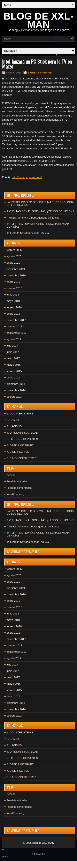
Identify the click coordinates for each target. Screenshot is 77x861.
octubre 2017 (14, 326)
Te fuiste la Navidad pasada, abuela (28, 233)
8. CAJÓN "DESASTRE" (21, 458)
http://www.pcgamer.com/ (27, 177)
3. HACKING (14, 426)
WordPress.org (15, 494)
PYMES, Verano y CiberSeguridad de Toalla (33, 217)
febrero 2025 (14, 249)
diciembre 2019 (16, 269)
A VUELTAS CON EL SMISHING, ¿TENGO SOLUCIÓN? (40, 211)
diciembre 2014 (16, 383)
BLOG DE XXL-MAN (38, 20)
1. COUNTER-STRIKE (20, 413)
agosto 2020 (14, 256)
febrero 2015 (14, 371)
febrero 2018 (14, 307)
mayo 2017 (13, 358)
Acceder (11, 475)
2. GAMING (13, 419)
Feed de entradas (17, 481)
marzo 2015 (14, 364)
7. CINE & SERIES (18, 451)
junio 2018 (13, 294)
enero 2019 (13, 281)
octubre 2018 (14, 288)
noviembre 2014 (16, 390)
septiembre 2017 (16, 332)
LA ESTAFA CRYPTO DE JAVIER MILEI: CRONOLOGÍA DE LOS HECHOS (40, 203)
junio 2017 (13, 352)
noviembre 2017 (16, 320)
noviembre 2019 (16, 275)
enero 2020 (13, 262)
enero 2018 (13, 313)
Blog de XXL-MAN (43, 842)
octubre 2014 (14, 396)
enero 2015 (13, 377)
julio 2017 (12, 345)
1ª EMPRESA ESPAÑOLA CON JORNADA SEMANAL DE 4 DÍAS (39, 225)
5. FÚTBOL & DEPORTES (22, 439)
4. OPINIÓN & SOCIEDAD (22, 432)
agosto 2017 (14, 339)
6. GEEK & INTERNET (40, 72)
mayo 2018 (13, 301)
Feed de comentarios (19, 487)
